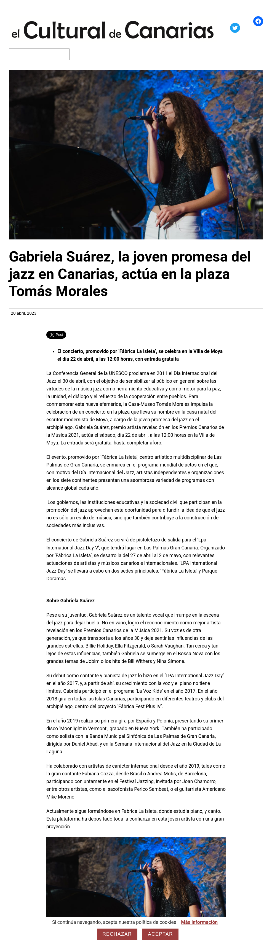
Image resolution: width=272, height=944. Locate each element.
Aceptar (160, 934)
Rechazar (117, 934)
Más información (199, 922)
